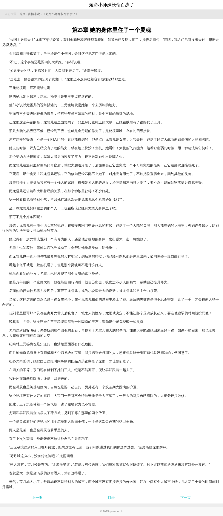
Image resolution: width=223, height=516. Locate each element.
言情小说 (34, 14)
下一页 (185, 497)
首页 (22, 14)
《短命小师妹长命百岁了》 (61, 14)
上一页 (37, 497)
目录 (111, 497)
